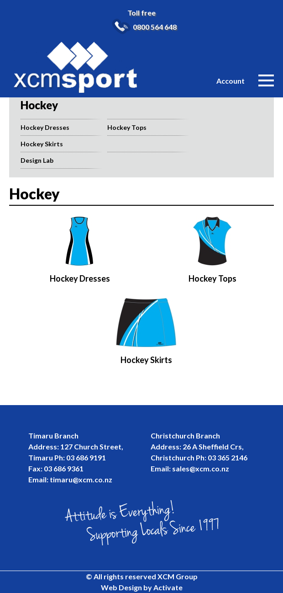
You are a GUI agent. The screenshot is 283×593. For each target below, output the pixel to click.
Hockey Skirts (42, 144)
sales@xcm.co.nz (200, 468)
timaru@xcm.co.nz (81, 479)
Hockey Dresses (45, 127)
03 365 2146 (227, 457)
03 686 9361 (64, 468)
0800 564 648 (155, 26)
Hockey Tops (127, 127)
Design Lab (37, 160)
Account (230, 80)
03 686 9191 (86, 457)
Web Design (121, 587)
